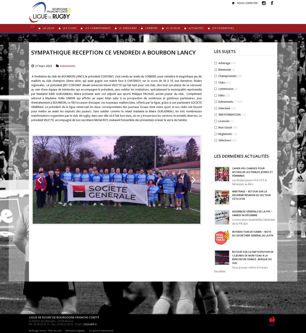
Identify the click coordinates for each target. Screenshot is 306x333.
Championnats (227, 76)
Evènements (67, 66)
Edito (221, 95)
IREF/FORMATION (229, 114)
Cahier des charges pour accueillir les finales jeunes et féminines (252, 172)
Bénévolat (224, 69)
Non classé (225, 127)
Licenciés (224, 121)
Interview (224, 108)
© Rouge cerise (37, 330)
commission (225, 89)
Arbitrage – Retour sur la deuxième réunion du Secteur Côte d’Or (251, 195)
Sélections (224, 140)
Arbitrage (224, 63)
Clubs (221, 82)
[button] (39, 179)
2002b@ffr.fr (90, 324)
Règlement (225, 134)
